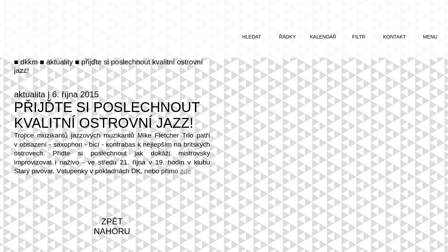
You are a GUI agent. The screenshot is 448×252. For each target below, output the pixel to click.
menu (430, 37)
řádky (287, 37)
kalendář (323, 37)
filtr (358, 37)
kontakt (394, 37)
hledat (251, 37)
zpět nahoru (112, 226)
